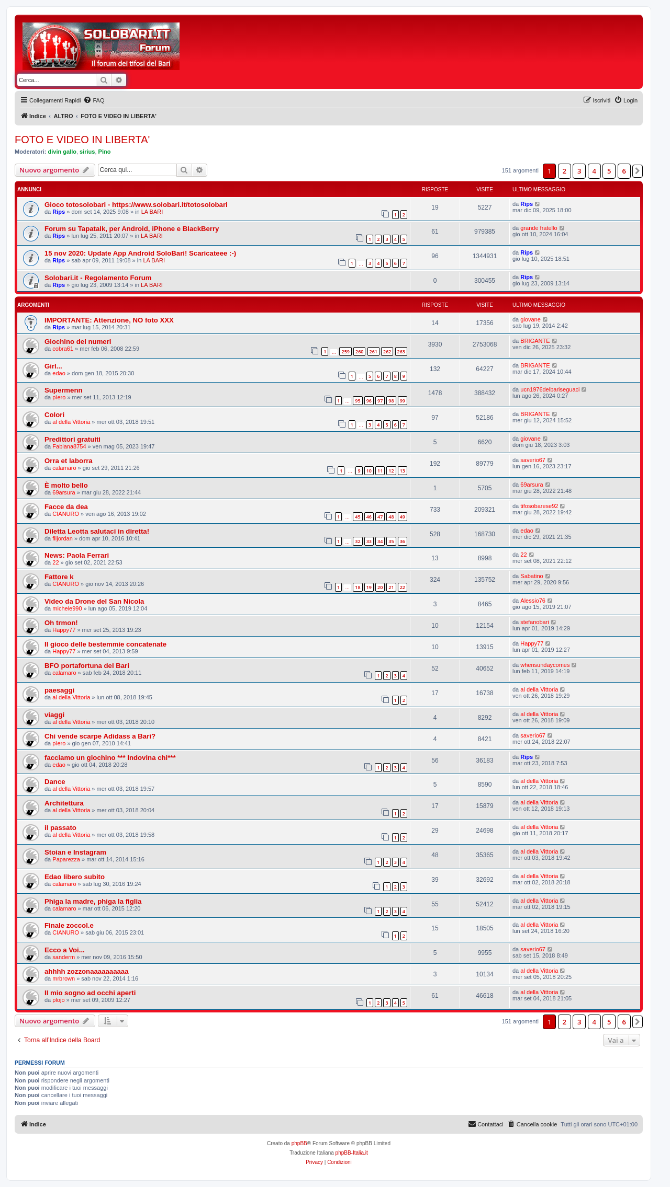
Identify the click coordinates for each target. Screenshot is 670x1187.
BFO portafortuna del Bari (86, 666)
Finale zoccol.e (69, 925)
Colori (54, 415)
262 (387, 351)
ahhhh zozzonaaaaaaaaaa (86, 971)
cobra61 (62, 348)
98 (391, 400)
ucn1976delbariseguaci (549, 389)
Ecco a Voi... (64, 950)
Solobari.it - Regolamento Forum (97, 278)
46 (369, 516)
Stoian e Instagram (75, 852)
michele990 (67, 608)
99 (402, 400)
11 (380, 470)
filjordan (62, 538)
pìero (58, 397)
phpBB (299, 1143)
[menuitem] (93, 100)
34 (380, 541)
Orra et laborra (68, 461)
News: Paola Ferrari (76, 555)
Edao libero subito (74, 877)
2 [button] (564, 171)
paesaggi (59, 690)
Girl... (53, 366)
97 (380, 400)
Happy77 (63, 630)
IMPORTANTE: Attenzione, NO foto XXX (109, 320)
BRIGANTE (535, 341)
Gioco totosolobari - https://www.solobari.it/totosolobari (136, 205)
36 (402, 541)
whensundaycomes (545, 665)
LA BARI (152, 212)
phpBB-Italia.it (352, 1153)
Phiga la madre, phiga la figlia (92, 901)
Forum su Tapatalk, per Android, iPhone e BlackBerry (131, 229)
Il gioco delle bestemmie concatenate (105, 644)
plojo (58, 1000)
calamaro (64, 468)
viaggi (54, 715)
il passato (60, 828)
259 (345, 351)
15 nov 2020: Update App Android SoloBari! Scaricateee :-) (140, 253)
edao (58, 373)
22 (55, 562)
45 (357, 516)
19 (369, 587)
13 (402, 470)
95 (357, 400)
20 (380, 587)
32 (357, 541)
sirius (87, 151)
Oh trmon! (61, 623)
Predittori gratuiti (72, 439)
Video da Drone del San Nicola (94, 601)
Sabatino (531, 576)
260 (359, 351)
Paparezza (66, 859)
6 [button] (624, 171)
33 (369, 541)
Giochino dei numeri (77, 341)
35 (391, 541)
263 (401, 351)
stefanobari (534, 622)
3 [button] (579, 171)
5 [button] (609, 171)
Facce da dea (66, 507)
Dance (54, 782)
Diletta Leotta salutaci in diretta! (96, 531)
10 (369, 470)
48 (391, 516)
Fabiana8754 (69, 446)
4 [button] (594, 171)
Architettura (64, 803)
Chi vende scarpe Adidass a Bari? (99, 736)
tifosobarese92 (539, 506)
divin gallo (62, 151)
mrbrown (63, 978)
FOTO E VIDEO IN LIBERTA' (82, 139)
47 (380, 516)
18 (357, 587)
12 (391, 470)
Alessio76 (532, 600)
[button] (637, 171)
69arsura (63, 492)
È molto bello (66, 485)
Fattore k (59, 577)
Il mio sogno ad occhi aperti (90, 993)
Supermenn (63, 390)
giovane (530, 319)
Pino (104, 151)
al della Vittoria (71, 422)
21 (391, 587)
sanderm (63, 957)
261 (373, 351)
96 (369, 400)
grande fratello (538, 228)
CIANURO (65, 514)
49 (402, 516)
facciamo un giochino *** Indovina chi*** (110, 758)
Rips (58, 212)
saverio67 (532, 460)
